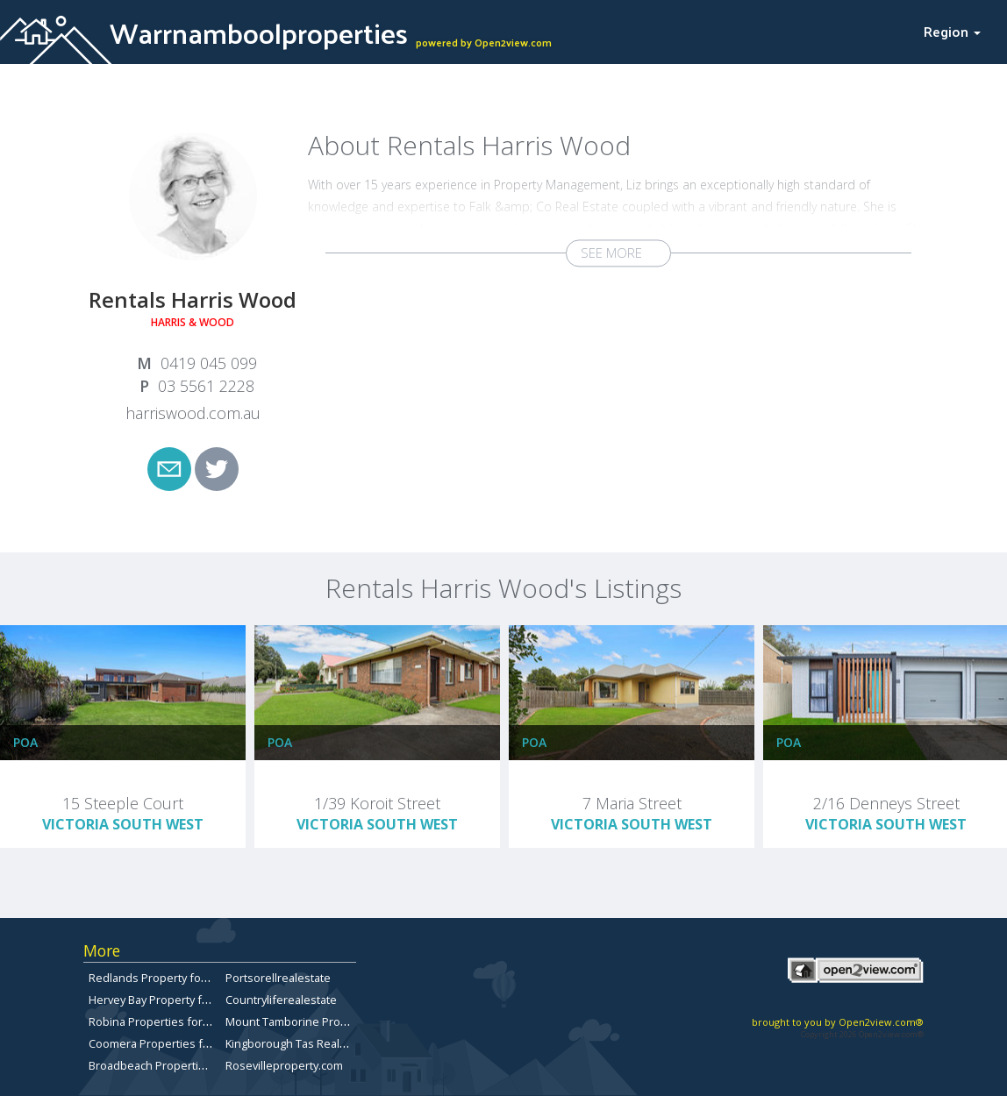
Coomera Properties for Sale (164, 1043)
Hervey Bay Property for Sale (164, 999)
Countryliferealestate (281, 999)
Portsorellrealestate (278, 978)
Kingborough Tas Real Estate (300, 1043)
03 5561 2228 (206, 385)
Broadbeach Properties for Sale (172, 1065)
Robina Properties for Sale (158, 1021)
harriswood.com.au (193, 412)
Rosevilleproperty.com (284, 1065)
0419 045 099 (209, 363)
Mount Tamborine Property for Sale (318, 1021)
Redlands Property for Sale (160, 978)
